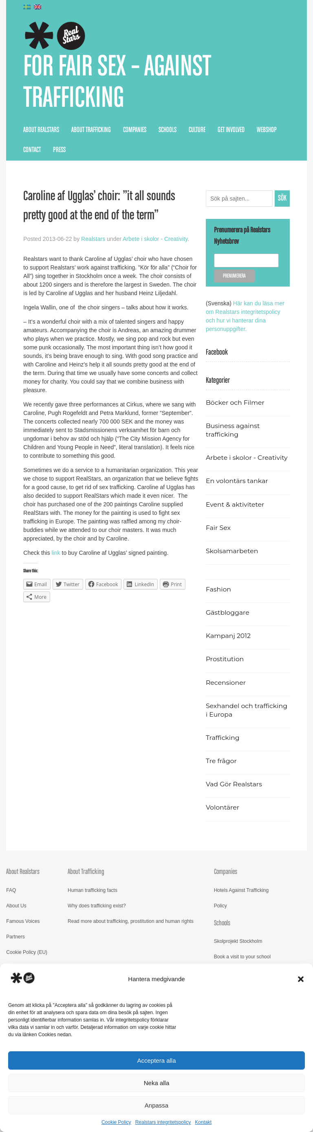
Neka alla (157, 1082)
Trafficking (223, 737)
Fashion (218, 589)
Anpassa (156, 1105)
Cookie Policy (116, 1122)
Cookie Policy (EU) (26, 952)
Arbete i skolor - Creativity (155, 239)
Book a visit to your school (242, 957)
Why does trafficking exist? (97, 906)
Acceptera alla (156, 1060)
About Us (16, 906)
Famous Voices (23, 921)
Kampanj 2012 (228, 636)
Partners (15, 937)
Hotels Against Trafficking (241, 890)
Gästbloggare (227, 612)
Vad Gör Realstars (234, 784)
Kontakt (203, 1122)
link (57, 552)
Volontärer (222, 807)
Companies (134, 130)
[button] (301, 979)
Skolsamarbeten (232, 551)
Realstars (93, 239)
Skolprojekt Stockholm (238, 941)
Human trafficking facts (92, 890)
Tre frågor (221, 761)
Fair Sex (218, 528)
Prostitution (225, 659)
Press (59, 150)
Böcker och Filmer (235, 402)
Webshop (267, 130)
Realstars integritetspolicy (163, 1122)
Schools (167, 130)
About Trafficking (91, 130)
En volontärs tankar (237, 481)
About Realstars (41, 130)
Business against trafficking (233, 430)
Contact (32, 150)
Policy (220, 906)
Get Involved (231, 130)
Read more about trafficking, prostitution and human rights (131, 921)
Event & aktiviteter (235, 504)
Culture (197, 130)
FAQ (11, 890)
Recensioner (226, 682)
